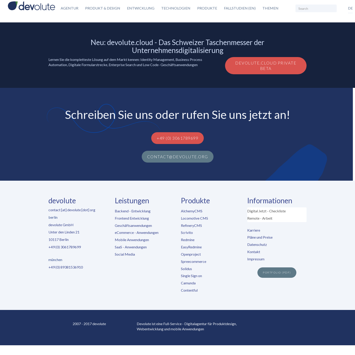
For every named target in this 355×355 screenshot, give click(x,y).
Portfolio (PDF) (277, 272)
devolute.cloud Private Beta (265, 65)
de (350, 8)
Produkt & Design (102, 8)
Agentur (69, 8)
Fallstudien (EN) (240, 8)
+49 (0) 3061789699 (177, 138)
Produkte (207, 8)
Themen (270, 8)
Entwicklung (140, 8)
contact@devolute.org (177, 156)
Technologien (175, 8)
